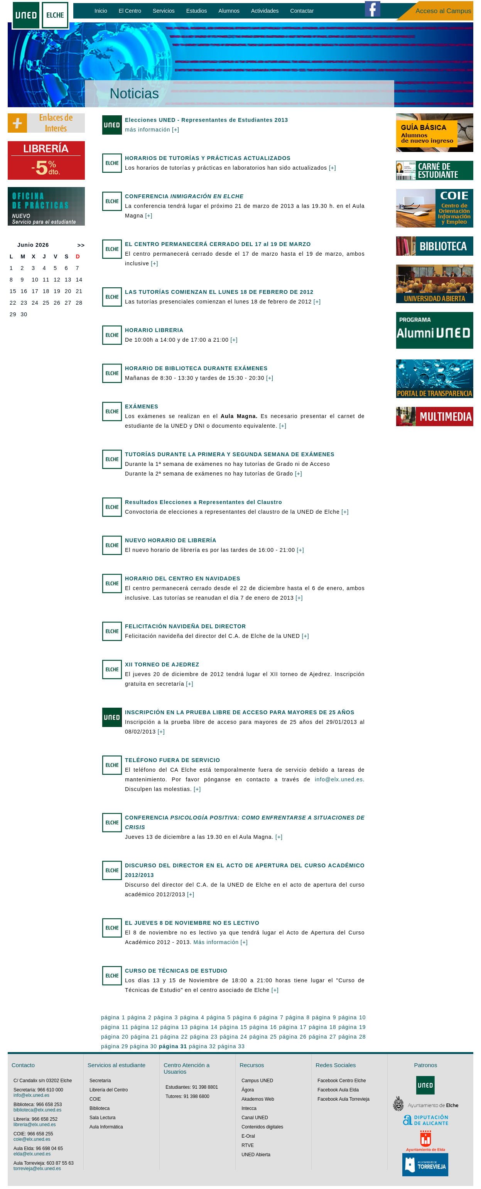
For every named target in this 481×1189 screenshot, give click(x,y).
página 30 (143, 1046)
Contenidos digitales (262, 1127)
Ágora (247, 1090)
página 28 (352, 1037)
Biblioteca (99, 1108)
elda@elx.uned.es (32, 1154)
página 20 (114, 1037)
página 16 (263, 1027)
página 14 (204, 1027)
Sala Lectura (102, 1117)
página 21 (144, 1037)
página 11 (114, 1027)
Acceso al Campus (443, 11)
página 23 (204, 1037)
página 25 (263, 1037)
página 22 (174, 1037)
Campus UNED (257, 1080)
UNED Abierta (255, 1154)
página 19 (352, 1027)
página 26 (293, 1037)
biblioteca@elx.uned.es (37, 1110)
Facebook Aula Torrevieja (343, 1099)
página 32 (202, 1046)
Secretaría (100, 1080)
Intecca (249, 1108)
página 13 (174, 1027)
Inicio (101, 11)
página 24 (233, 1037)
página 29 (114, 1046)
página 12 (144, 1027)
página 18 (322, 1027)
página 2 (139, 1017)
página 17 (293, 1027)
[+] (175, 129)
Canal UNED (254, 1117)
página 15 (233, 1027)
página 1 (113, 1017)
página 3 (166, 1017)
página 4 (192, 1017)
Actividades (265, 11)
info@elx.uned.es (339, 779)
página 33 (231, 1046)
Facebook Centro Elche (341, 1080)
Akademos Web (257, 1099)
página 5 (218, 1017)
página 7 (271, 1017)
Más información (217, 942)
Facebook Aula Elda (338, 1090)
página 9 (324, 1017)
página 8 (298, 1017)
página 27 (322, 1037)
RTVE (247, 1145)
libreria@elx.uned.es (35, 1124)
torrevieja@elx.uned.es (37, 1168)
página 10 (352, 1017)
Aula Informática (106, 1127)
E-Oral (248, 1136)
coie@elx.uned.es (32, 1139)
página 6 (245, 1017)
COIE (95, 1099)
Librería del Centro (108, 1090)
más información (148, 129)
